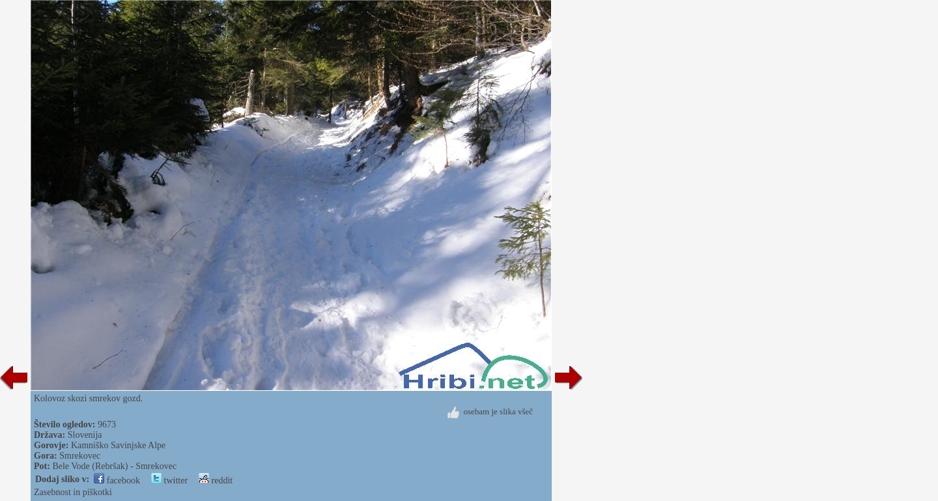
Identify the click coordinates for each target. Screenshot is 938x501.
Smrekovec (79, 456)
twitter (169, 480)
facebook (117, 480)
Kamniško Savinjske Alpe (118, 445)
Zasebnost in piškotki (73, 492)
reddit (216, 480)
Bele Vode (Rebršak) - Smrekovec (114, 466)
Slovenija (85, 435)
